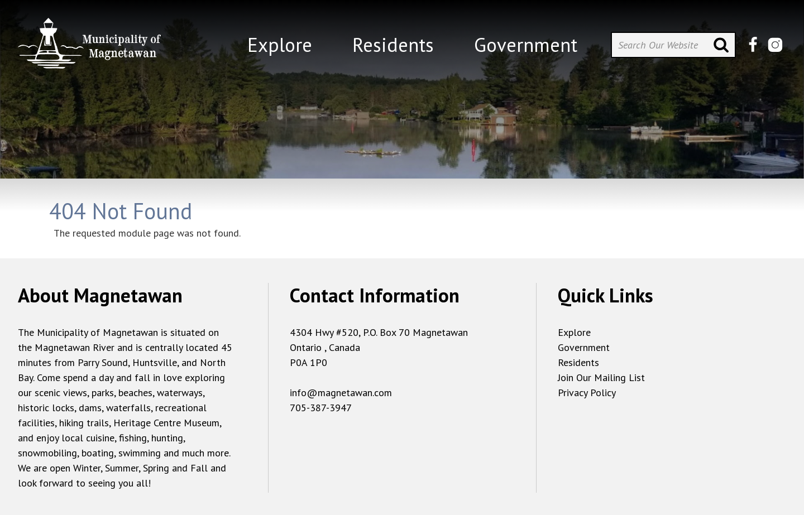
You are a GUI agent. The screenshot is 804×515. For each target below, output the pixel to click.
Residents (578, 362)
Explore (574, 332)
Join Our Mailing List (601, 377)
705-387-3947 (321, 407)
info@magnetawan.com (341, 392)
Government (584, 347)
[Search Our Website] (673, 45)
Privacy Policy (587, 392)
